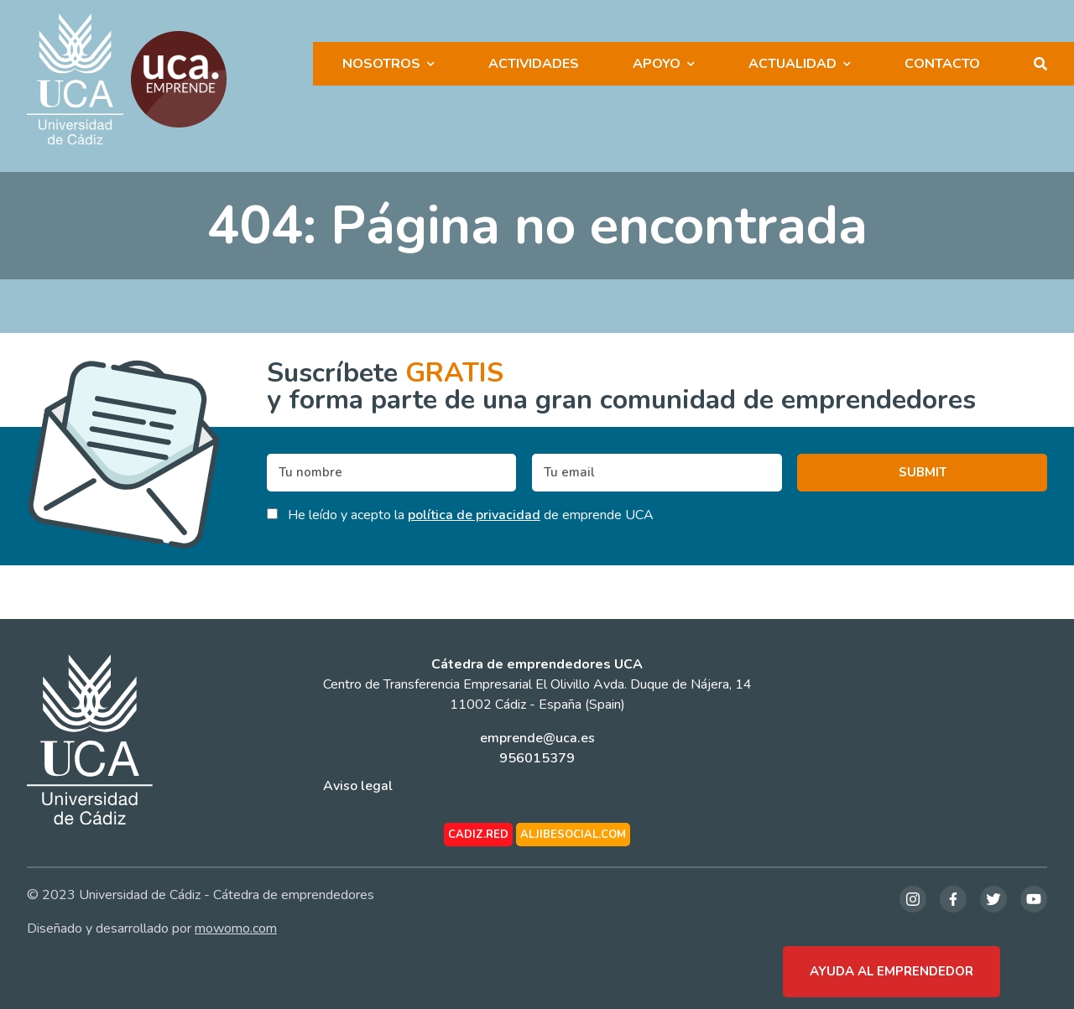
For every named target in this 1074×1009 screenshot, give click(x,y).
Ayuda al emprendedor (891, 971)
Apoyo (656, 64)
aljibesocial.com (573, 834)
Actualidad (792, 64)
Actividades (533, 64)
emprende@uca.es (537, 738)
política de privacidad (474, 515)
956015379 (537, 758)
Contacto (942, 64)
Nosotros (381, 64)
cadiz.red (478, 834)
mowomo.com (236, 928)
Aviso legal (358, 786)
